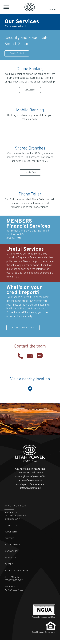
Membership (10, 532)
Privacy (8, 564)
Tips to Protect (17, 53)
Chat (39, 356)
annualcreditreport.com (23, 327)
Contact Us (10, 525)
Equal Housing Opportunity (44, 632)
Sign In (52, 9)
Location (30, 389)
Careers (9, 538)
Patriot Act (10, 557)
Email (30, 356)
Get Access (30, 90)
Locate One (30, 172)
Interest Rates (12, 544)
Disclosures (11, 551)
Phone (20, 356)
